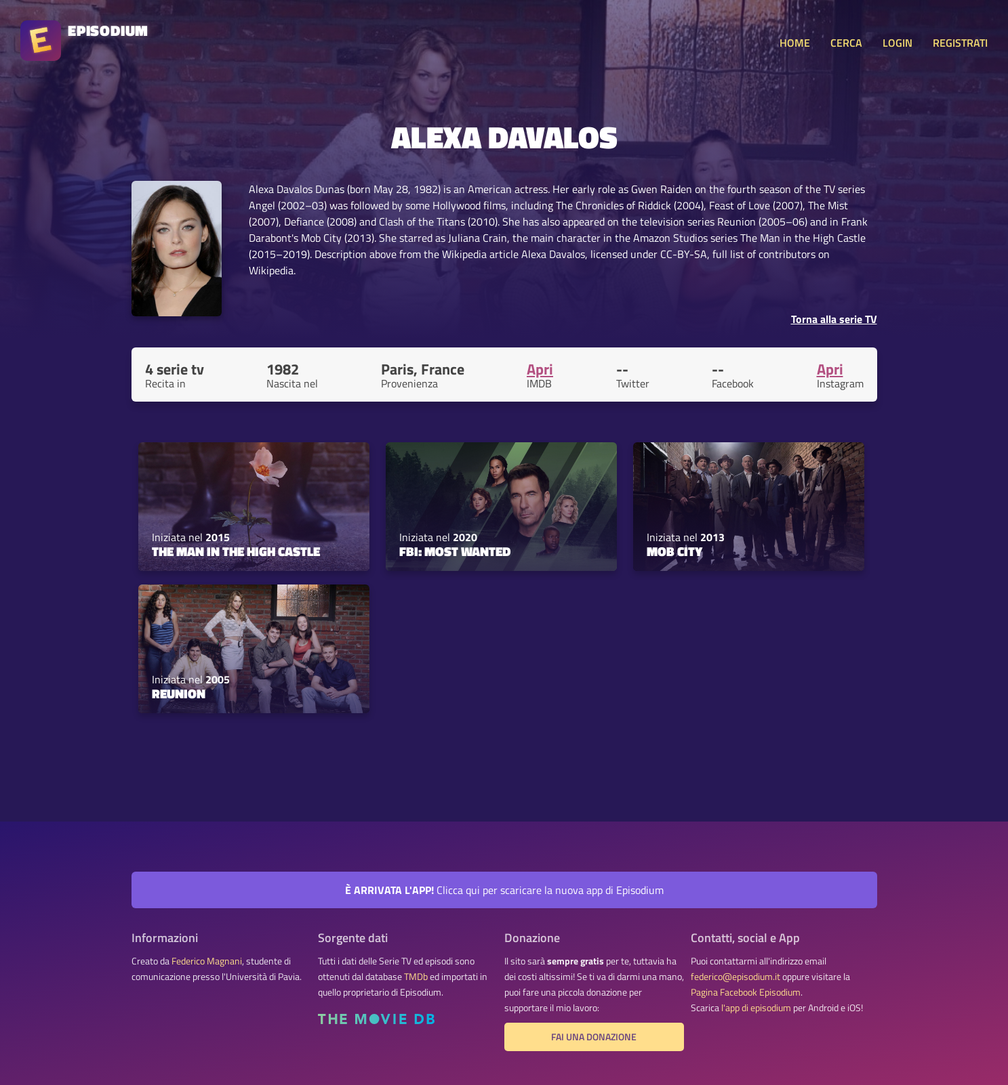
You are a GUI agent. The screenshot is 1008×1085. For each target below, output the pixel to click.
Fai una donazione (594, 1036)
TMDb (416, 976)
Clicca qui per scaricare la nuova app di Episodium (504, 890)
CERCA (846, 43)
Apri (540, 369)
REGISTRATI (960, 43)
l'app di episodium (756, 1007)
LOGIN (897, 43)
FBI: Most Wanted (454, 551)
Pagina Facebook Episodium (746, 992)
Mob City (674, 551)
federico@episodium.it (735, 976)
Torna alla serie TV (834, 319)
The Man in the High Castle (236, 551)
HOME (795, 43)
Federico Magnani (207, 961)
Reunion (178, 693)
